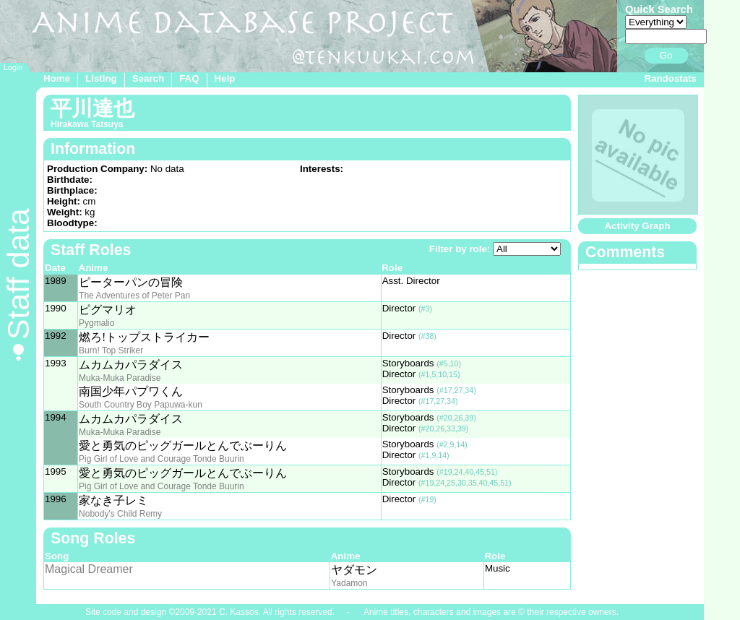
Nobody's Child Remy (120, 514)
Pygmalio (96, 323)
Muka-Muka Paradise (119, 378)
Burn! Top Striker (111, 350)
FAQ (189, 78)
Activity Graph (637, 225)
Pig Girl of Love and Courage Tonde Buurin (161, 459)
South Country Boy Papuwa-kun (140, 405)
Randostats (670, 78)
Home (56, 78)
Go (666, 55)
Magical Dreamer (89, 569)
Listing (101, 78)
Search (148, 78)
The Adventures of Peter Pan (134, 295)
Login (13, 67)
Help (225, 78)
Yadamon (349, 583)
